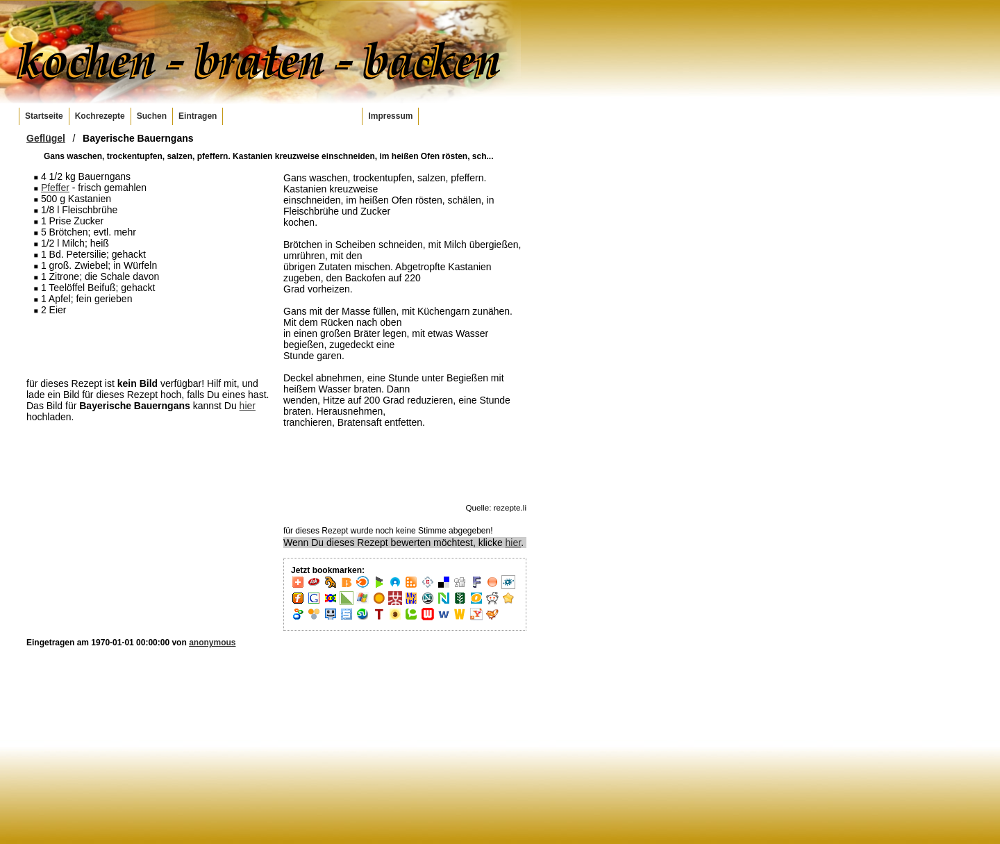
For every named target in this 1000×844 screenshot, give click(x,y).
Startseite (44, 116)
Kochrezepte (100, 116)
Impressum (390, 116)
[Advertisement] (148, 346)
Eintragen (197, 116)
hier (248, 405)
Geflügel (45, 138)
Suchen (152, 116)
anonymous (212, 642)
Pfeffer (55, 187)
